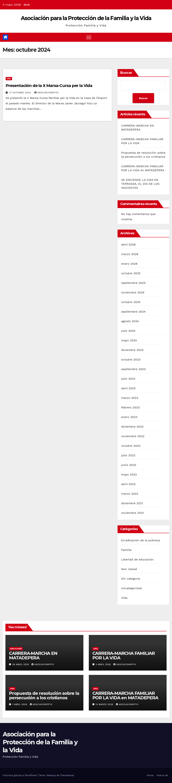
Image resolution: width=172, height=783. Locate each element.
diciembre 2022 (132, 426)
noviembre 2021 (132, 513)
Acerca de (162, 775)
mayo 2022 (129, 474)
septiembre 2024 (133, 311)
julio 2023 (128, 378)
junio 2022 (128, 465)
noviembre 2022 (132, 436)
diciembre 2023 (132, 350)
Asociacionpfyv (46, 92)
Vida (9, 79)
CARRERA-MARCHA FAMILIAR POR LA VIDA (123, 655)
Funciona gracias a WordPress (20, 775)
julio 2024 (128, 330)
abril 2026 (128, 244)
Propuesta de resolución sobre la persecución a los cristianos (44, 695)
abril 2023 (128, 388)
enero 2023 (129, 417)
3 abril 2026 (104, 664)
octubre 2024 (130, 302)
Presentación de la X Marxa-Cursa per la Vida (49, 85)
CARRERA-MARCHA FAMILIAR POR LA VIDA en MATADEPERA (125, 695)
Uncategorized (131, 588)
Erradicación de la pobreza (140, 540)
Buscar (126, 73)
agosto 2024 (130, 321)
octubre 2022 (130, 445)
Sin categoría (130, 578)
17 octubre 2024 (20, 92)
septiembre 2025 (133, 283)
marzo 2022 (129, 493)
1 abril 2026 (20, 704)
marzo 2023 (129, 398)
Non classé (129, 569)
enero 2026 (129, 263)
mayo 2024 (129, 340)
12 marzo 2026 (105, 704)
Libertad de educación (137, 559)
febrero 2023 (130, 407)
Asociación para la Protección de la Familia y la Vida (86, 18)
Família (126, 550)
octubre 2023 (130, 359)
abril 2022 (128, 484)
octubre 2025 (130, 273)
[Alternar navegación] (89, 37)
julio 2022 (128, 455)
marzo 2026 (129, 254)
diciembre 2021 (132, 503)
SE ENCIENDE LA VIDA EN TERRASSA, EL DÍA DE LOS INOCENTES (140, 183)
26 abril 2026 (21, 664)
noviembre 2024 (132, 292)
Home (150, 775)
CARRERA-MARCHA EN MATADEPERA (33, 655)
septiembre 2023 (133, 369)
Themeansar (67, 775)
